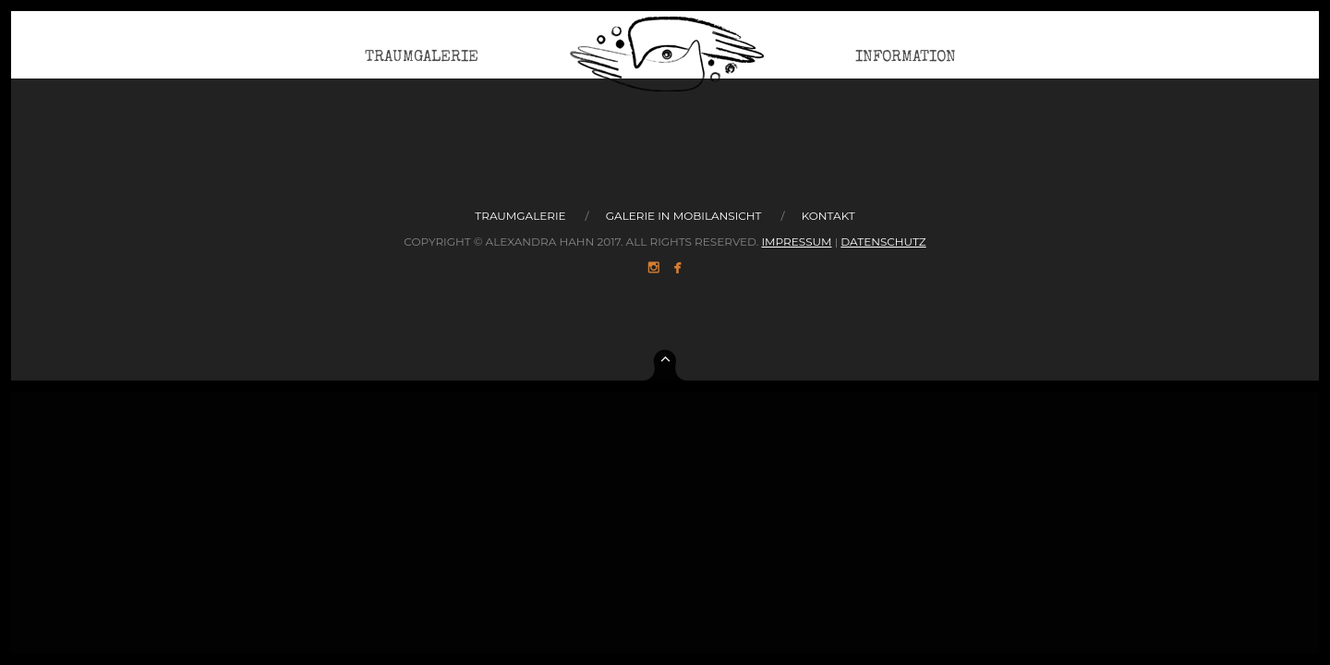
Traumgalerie (421, 69)
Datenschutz (882, 241)
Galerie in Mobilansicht (684, 216)
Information (905, 69)
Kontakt (828, 216)
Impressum (796, 241)
